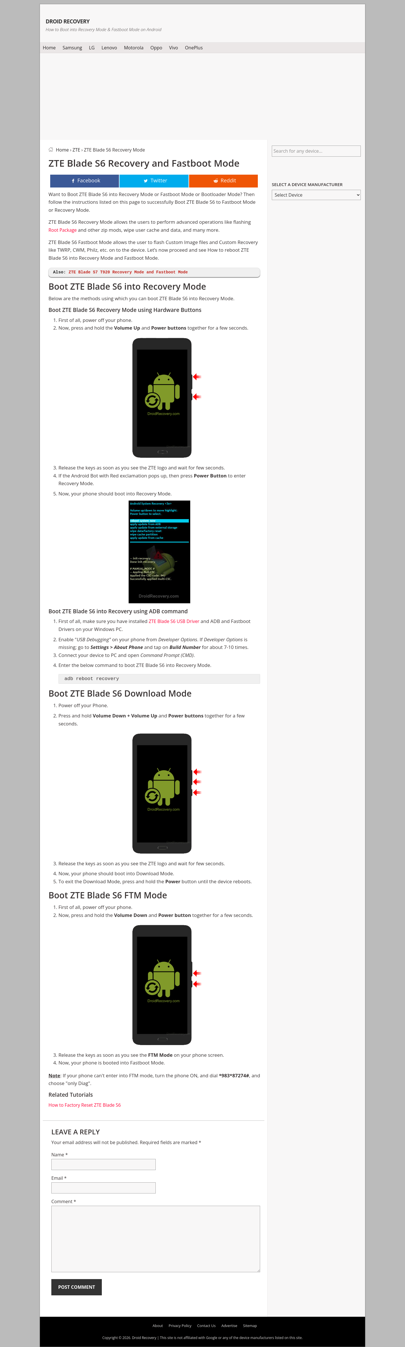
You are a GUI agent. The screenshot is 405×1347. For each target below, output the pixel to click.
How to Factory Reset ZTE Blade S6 (86, 1105)
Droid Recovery (89, 19)
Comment (63, 1202)
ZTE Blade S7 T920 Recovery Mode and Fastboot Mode (131, 272)
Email (59, 1178)
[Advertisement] (202, 95)
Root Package (63, 230)
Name (59, 1155)
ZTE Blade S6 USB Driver (175, 621)
